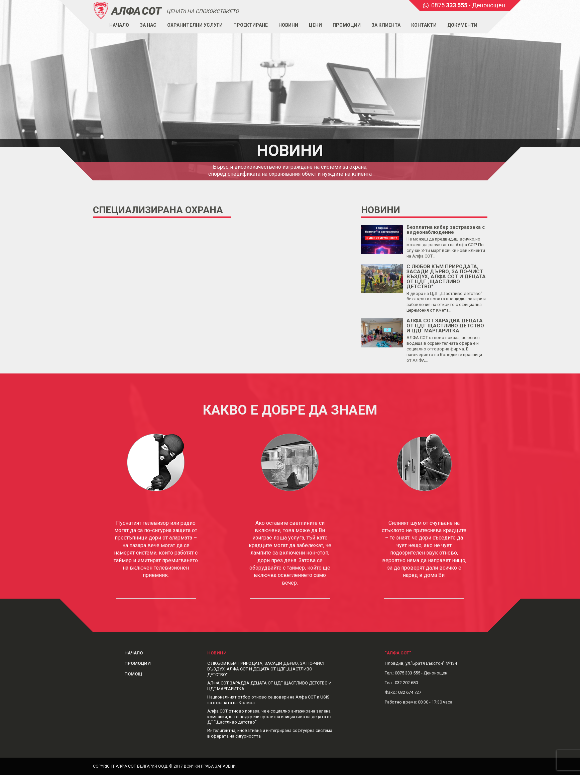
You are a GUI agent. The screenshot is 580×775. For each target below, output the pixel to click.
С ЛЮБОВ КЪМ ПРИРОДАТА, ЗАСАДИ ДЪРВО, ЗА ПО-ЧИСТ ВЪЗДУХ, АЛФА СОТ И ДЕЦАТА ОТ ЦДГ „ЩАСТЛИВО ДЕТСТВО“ (446, 277)
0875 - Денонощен (468, 5)
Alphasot (128, 10)
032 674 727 (409, 692)
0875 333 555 (407, 672)
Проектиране (250, 25)
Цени (315, 25)
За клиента (385, 25)
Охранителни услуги (195, 25)
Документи (462, 25)
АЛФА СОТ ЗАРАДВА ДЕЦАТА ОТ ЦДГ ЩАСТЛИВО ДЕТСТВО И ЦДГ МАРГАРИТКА (445, 326)
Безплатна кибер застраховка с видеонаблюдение (446, 229)
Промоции (347, 25)
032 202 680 (406, 682)
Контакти (424, 25)
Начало (119, 25)
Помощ (133, 673)
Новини (288, 25)
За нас (148, 25)
